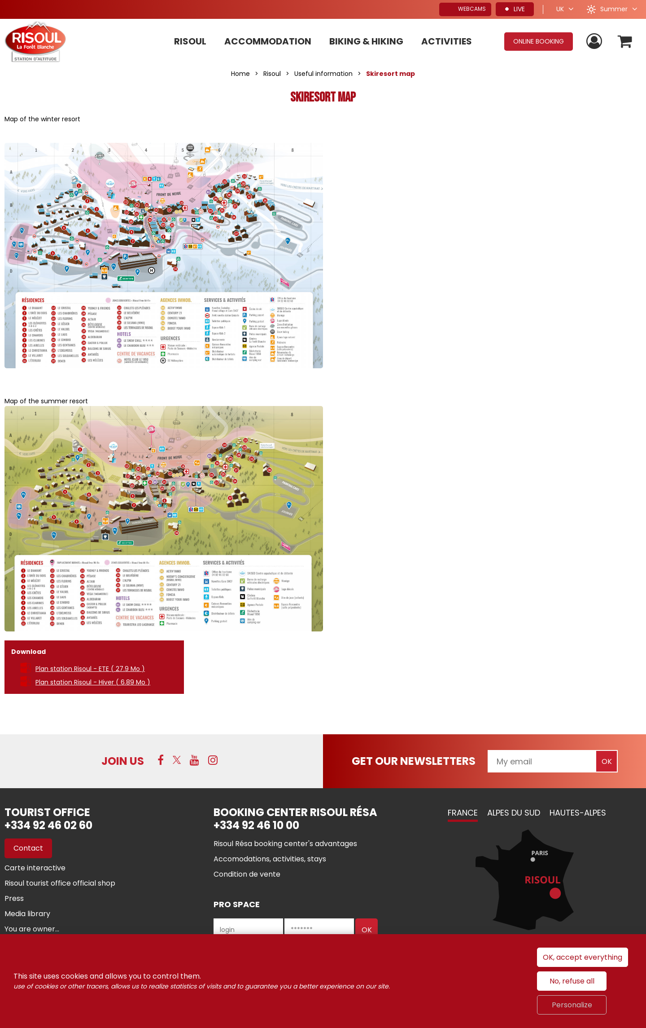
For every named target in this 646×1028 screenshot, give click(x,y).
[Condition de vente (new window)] (247, 874)
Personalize (572, 1005)
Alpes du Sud (513, 812)
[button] (625, 41)
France (463, 812)
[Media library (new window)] (27, 914)
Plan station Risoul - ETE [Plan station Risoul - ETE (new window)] (90, 668)
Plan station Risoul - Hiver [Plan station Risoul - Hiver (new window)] (92, 682)
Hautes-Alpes (578, 812)
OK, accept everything (582, 957)
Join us (122, 761)
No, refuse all (572, 981)
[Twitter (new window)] (177, 760)
